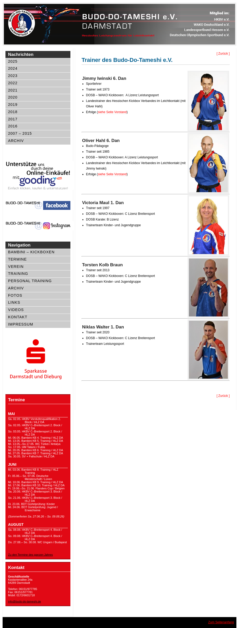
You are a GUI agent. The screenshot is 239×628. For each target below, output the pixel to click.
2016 (12, 126)
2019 (12, 104)
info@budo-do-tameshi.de (24, 601)
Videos (16, 310)
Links (14, 302)
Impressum (20, 324)
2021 (12, 90)
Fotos (15, 295)
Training (18, 273)
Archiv (16, 141)
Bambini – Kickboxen (31, 252)
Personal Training (30, 281)
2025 (12, 61)
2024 (12, 68)
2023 (12, 76)
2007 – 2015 (20, 133)
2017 (12, 119)
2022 (12, 83)
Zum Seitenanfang (221, 622)
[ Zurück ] (223, 53)
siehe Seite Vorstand (112, 112)
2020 (12, 97)
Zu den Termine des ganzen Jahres (30, 554)
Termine (17, 259)
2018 (12, 112)
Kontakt (17, 317)
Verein (16, 266)
